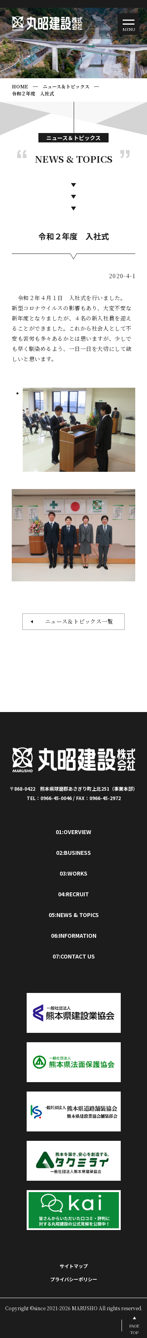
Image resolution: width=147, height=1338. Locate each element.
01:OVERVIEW (73, 832)
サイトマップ (74, 1265)
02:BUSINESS (73, 852)
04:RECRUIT (73, 894)
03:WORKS (73, 873)
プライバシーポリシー (73, 1279)
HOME (20, 86)
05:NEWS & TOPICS (74, 915)
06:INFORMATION (73, 935)
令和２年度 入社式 (33, 93)
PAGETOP (134, 1329)
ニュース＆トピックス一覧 (76, 621)
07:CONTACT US (74, 956)
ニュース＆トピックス (66, 86)
